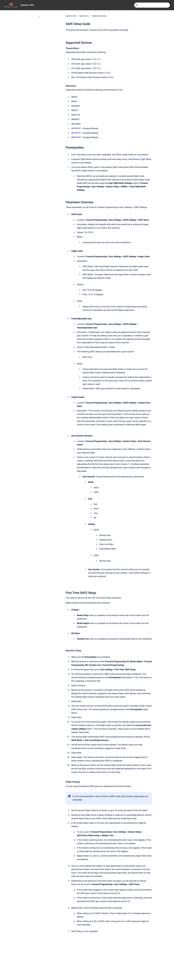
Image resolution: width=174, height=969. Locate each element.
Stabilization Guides (99, 16)
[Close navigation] (39, 16)
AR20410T (76, 137)
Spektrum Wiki (27, 5)
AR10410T (76, 128)
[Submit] (137, 5)
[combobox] (152, 5)
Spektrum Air (84, 16)
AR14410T (76, 133)
